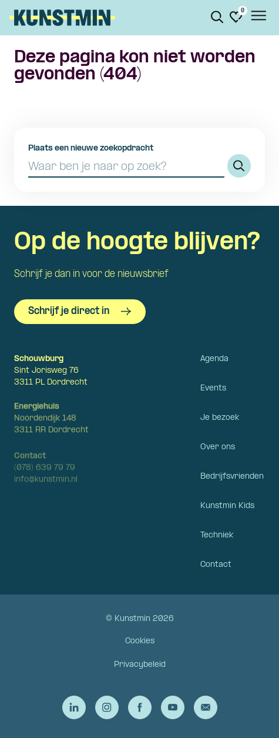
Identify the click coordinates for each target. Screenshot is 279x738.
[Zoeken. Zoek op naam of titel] (217, 17)
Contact (215, 564)
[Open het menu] (258, 18)
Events (213, 388)
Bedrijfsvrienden (232, 476)
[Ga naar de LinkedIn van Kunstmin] (74, 707)
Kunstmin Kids (227, 506)
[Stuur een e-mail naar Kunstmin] (205, 707)
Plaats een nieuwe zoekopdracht (90, 148)
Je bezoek (219, 417)
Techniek (216, 535)
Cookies (139, 641)
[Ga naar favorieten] (236, 17)
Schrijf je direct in (80, 311)
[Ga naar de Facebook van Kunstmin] (140, 707)
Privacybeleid (140, 664)
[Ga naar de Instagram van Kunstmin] (107, 707)
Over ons (217, 447)
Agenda (214, 359)
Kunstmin (62, 17)
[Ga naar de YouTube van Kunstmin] (172, 707)
